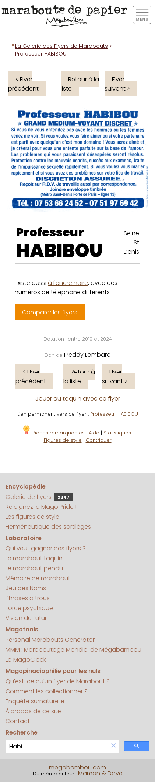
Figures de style (63, 440)
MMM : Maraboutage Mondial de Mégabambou (73, 649)
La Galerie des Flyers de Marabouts (61, 46)
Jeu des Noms (26, 588)
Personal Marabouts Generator (50, 639)
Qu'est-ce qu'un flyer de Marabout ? (58, 681)
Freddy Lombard (87, 355)
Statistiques (117, 432)
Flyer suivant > (117, 84)
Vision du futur (26, 618)
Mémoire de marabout (38, 578)
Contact (18, 721)
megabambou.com (77, 767)
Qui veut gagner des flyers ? (46, 548)
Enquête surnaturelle (35, 701)
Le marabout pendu (34, 568)
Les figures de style (32, 516)
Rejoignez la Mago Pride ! (41, 507)
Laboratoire (24, 538)
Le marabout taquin (34, 558)
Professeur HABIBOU (114, 414)
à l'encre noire (68, 283)
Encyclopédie (26, 486)
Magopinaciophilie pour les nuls (53, 671)
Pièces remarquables (53, 432)
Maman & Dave (100, 773)
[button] (113, 746)
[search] (57, 746)
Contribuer (99, 440)
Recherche (22, 732)
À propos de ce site (33, 711)
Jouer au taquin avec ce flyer (77, 398)
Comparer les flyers (49, 312)
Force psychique (29, 608)
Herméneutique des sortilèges (48, 526)
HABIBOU (59, 251)
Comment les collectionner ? (47, 691)
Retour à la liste (80, 84)
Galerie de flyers (39, 497)
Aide (94, 432)
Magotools (22, 629)
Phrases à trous (28, 598)
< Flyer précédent (23, 84)
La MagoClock (26, 659)
